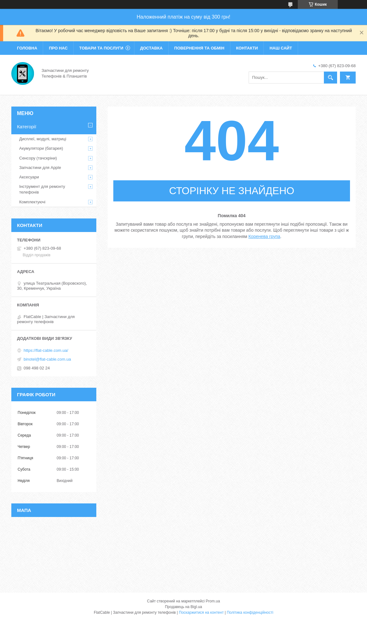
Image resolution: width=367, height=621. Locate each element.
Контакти (247, 48)
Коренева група (264, 236)
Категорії (26, 126)
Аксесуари (29, 177)
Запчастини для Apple (40, 167)
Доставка (151, 48)
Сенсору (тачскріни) (38, 158)
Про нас (58, 48)
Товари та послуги (101, 48)
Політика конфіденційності (250, 612)
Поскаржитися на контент (201, 612)
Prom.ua (213, 601)
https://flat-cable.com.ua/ (46, 350)
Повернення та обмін (199, 48)
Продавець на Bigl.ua (183, 607)
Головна (27, 48)
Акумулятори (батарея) (41, 148)
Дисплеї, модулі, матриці (42, 138)
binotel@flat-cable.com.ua (47, 359)
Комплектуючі (32, 202)
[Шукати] (330, 78)
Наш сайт (280, 48)
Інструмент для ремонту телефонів (42, 189)
